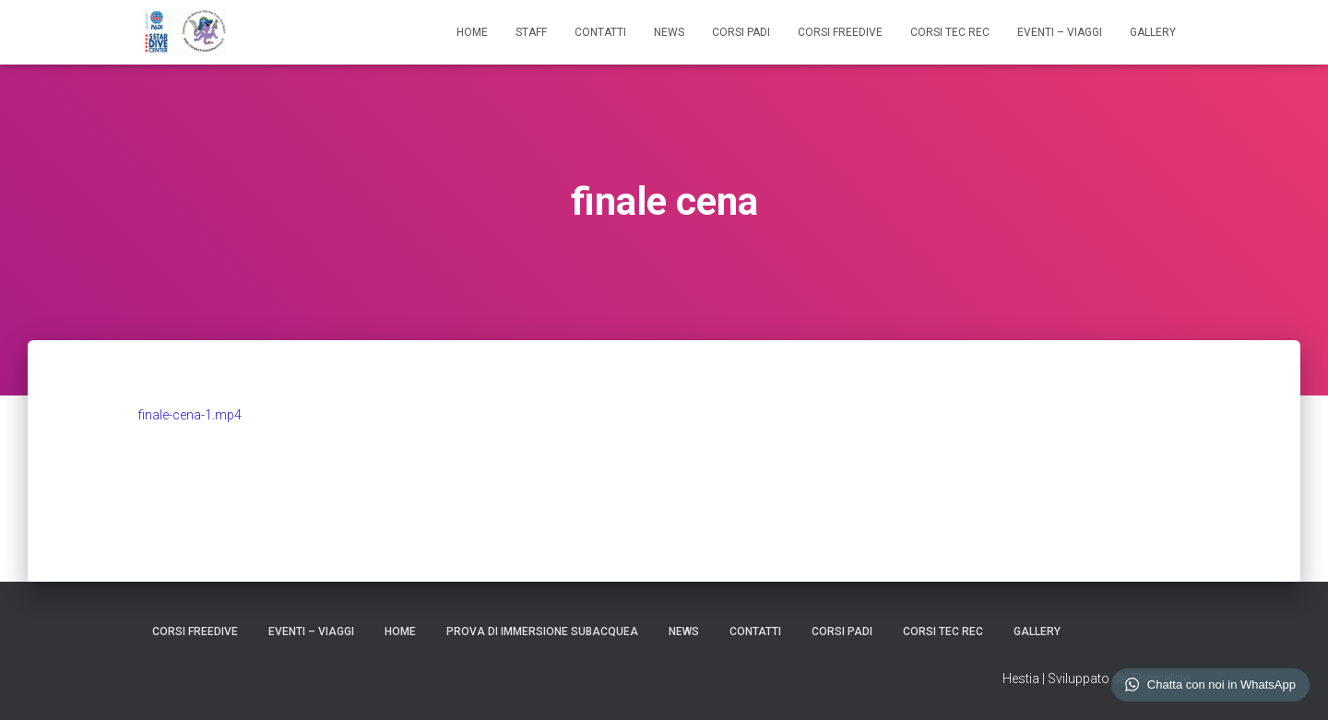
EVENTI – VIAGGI (1059, 32)
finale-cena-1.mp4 (190, 414)
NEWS (669, 32)
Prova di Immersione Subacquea (542, 631)
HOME (472, 32)
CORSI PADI (741, 32)
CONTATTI (600, 32)
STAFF (531, 32)
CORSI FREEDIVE (840, 32)
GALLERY (1153, 32)
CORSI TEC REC (950, 32)
